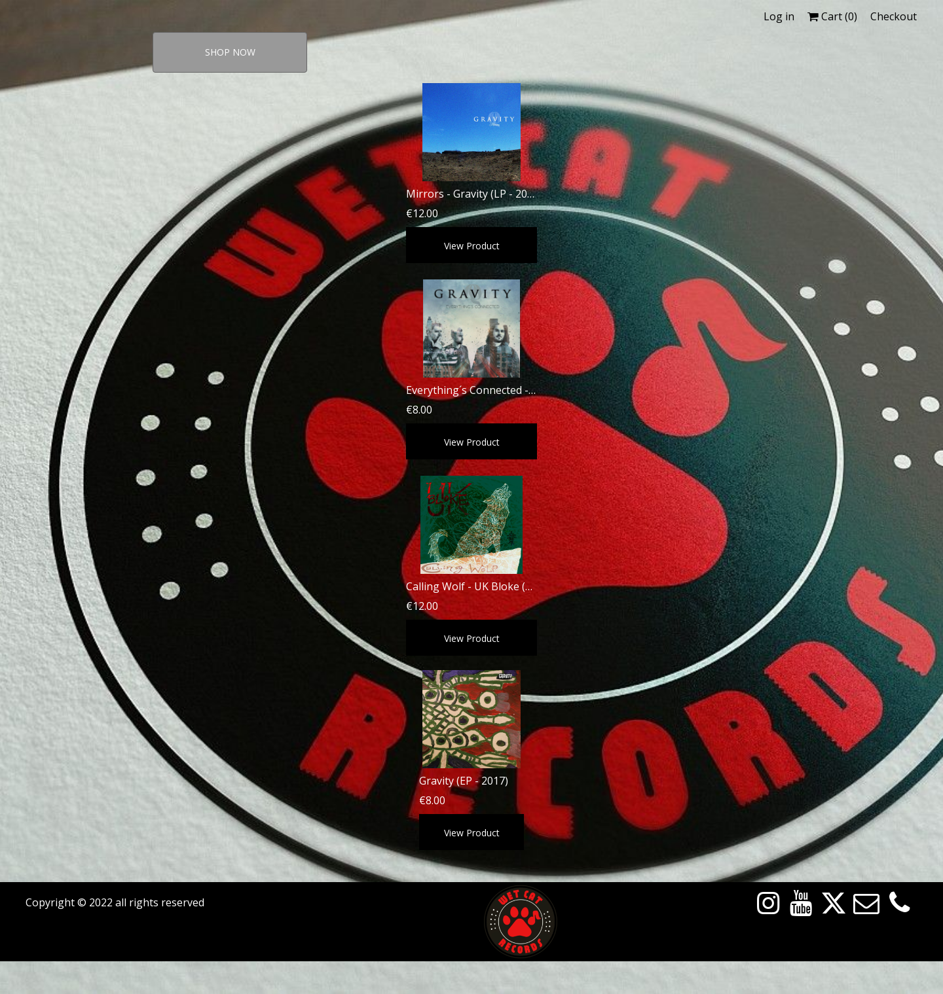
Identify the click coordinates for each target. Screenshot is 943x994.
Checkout (893, 16)
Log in (779, 16)
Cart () (832, 16)
